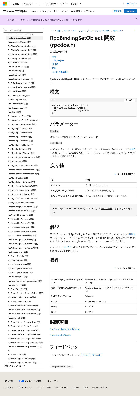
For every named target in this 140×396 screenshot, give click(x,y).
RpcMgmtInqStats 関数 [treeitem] (18, 177)
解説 (54, 67)
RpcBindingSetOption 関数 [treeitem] (19, 42)
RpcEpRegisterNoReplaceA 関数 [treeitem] (21, 83)
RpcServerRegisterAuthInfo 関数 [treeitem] (21, 358)
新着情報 (117, 11)
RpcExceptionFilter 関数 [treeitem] (18, 103)
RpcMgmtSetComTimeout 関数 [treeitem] (21, 194)
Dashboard (130, 11)
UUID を (132, 234)
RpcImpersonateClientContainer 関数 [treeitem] (23, 120)
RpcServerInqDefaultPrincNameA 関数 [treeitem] (24, 309)
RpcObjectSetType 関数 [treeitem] (18, 260)
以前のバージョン (24, 387)
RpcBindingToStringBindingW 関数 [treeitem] (22, 54)
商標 (84, 387)
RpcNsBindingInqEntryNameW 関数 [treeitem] (23, 248)
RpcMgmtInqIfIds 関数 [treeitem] (17, 161)
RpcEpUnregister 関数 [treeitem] (17, 99)
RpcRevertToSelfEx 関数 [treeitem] (18, 289)
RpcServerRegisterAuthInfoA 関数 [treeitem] (22, 362)
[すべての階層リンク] (52, 31)
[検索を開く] (123, 3)
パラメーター (58, 60)
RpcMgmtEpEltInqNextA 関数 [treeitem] (20, 140)
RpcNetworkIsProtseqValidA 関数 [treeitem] (22, 231)
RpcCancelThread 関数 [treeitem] (17, 62)
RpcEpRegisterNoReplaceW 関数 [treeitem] (21, 87)
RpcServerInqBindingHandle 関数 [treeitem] (22, 297)
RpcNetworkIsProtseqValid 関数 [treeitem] (21, 227)
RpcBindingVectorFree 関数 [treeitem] (19, 58)
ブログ (39, 387)
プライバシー (60, 387)
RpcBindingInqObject (60, 334)
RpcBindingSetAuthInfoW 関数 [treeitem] (21, 33)
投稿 (49, 387)
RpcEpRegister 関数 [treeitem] (16, 70)
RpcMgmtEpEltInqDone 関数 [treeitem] (20, 132)
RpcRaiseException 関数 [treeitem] (18, 276)
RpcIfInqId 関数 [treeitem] (14, 112)
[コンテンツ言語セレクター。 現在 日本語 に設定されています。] (9, 381)
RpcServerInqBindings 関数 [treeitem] (19, 301)
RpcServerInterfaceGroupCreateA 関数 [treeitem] (24, 334)
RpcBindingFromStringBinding (64, 329)
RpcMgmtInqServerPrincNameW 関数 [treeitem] (24, 173)
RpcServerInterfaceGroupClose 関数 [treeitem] (23, 326)
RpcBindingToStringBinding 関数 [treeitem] (21, 46)
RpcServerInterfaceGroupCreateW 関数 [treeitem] (24, 338)
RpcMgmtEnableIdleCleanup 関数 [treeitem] (22, 124)
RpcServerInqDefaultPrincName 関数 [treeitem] (23, 305)
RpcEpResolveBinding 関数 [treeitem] (19, 95)
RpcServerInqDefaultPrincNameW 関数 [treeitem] (24, 313)
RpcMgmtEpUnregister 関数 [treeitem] (20, 149)
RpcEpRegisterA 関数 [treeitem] (17, 74)
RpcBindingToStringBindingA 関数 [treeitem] (22, 50)
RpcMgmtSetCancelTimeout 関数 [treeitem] (22, 190)
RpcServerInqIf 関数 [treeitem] (16, 318)
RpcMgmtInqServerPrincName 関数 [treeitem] (23, 165)
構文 (54, 57)
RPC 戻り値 (106, 208)
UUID (132, 149)
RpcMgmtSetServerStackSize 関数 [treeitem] (22, 198)
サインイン (132, 3)
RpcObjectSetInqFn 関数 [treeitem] (18, 256)
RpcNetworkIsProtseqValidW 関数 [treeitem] (22, 235)
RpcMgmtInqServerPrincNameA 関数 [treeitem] (24, 169)
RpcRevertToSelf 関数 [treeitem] (17, 285)
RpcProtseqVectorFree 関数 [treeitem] (19, 264)
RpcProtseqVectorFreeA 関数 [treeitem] (20, 268)
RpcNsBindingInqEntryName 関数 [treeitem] (22, 239)
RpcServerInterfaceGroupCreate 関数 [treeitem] (23, 330)
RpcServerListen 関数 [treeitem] (17, 354)
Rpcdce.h (117, 30)
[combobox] (23, 30)
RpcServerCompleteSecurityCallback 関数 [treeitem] (25, 293)
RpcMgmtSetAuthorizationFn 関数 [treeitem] (22, 186)
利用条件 (75, 387)
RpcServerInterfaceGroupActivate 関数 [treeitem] (24, 322)
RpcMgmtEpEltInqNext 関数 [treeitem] (20, 136)
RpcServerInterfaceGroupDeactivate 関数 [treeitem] (25, 342)
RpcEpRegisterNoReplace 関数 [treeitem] (20, 79)
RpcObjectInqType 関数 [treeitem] (18, 252)
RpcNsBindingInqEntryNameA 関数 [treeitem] (23, 243)
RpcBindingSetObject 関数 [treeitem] (19, 37)
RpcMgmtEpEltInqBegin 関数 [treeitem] (20, 128)
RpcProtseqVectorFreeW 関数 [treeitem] (20, 272)
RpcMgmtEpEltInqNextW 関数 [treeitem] (20, 145)
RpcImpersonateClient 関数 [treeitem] (19, 116)
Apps (59, 30)
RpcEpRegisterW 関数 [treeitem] (17, 91)
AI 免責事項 (8, 387)
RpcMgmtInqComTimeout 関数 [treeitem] (21, 153)
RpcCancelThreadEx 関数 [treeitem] (18, 66)
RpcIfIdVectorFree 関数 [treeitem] (17, 107)
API (74, 30)
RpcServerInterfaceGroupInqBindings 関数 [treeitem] (25, 348)
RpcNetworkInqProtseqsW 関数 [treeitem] (21, 223)
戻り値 (55, 64)
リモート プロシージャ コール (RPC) (94, 30)
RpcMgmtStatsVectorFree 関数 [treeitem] (21, 202)
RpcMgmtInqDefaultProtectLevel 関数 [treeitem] (24, 157)
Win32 (67, 30)
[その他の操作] (134, 31)
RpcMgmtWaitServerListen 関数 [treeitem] (21, 210)
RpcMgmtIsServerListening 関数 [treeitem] (21, 182)
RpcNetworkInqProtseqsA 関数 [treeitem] (21, 219)
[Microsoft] (5, 4)
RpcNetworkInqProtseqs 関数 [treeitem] (20, 215)
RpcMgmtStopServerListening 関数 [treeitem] (23, 206)
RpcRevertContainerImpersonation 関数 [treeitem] (25, 280)
